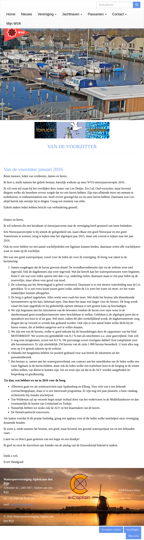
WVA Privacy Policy (129, 490)
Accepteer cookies (111, 529)
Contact (119, 14)
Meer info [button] (133, 536)
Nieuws (26, 14)
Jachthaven (72, 14)
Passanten (97, 14)
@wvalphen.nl (21, 504)
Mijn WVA (13, 23)
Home (10, 14)
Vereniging (47, 14)
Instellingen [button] (132, 529)
